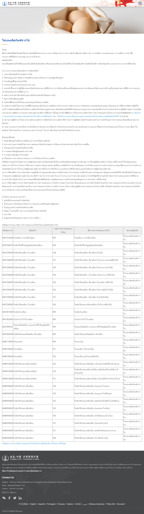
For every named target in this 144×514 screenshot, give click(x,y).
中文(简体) (23, 504)
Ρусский (120, 504)
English (33, 504)
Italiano (70, 504)
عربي (85, 504)
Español (41, 504)
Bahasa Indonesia (96, 504)
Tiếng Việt (110, 504)
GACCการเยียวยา (9, 492)
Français (61, 504)
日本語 (78, 504)
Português (51, 504)
